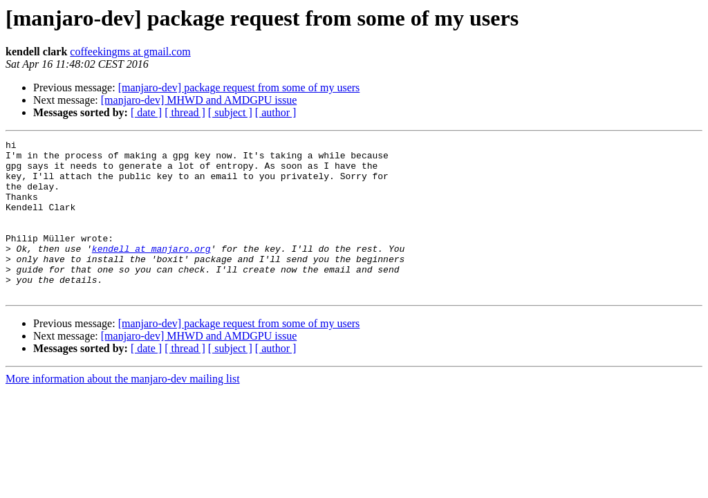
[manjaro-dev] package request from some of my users (239, 87)
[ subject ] (230, 112)
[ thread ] (185, 112)
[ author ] (276, 112)
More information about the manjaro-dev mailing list (123, 410)
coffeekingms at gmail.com (130, 51)
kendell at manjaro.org (151, 271)
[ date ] (146, 112)
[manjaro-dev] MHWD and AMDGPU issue (199, 100)
